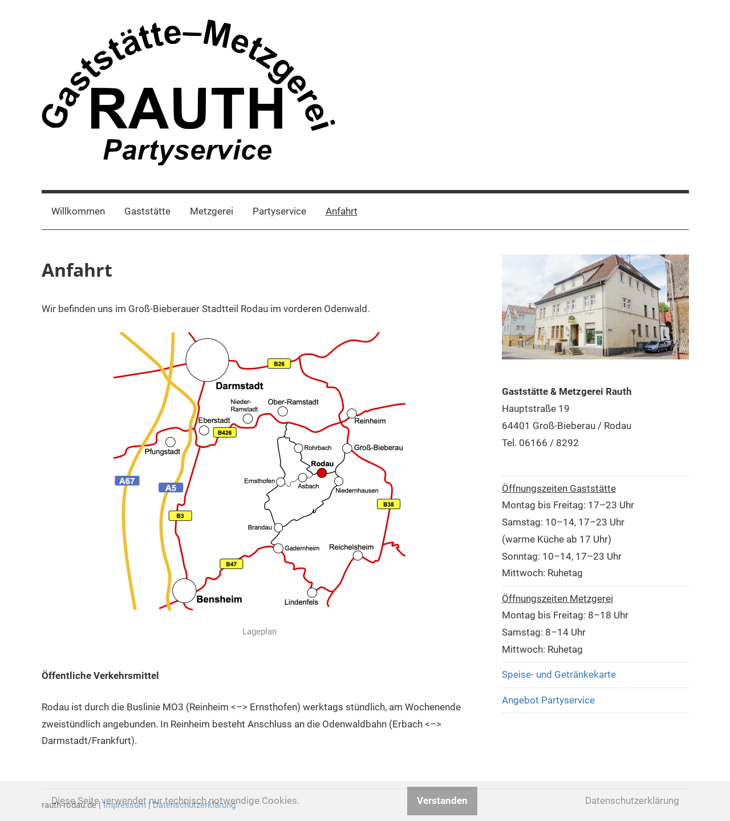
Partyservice (279, 211)
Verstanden (442, 800)
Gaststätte (147, 211)
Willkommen (78, 211)
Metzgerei (211, 211)
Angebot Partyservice (548, 700)
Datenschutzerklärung (632, 800)
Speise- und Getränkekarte (559, 674)
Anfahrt (342, 211)
